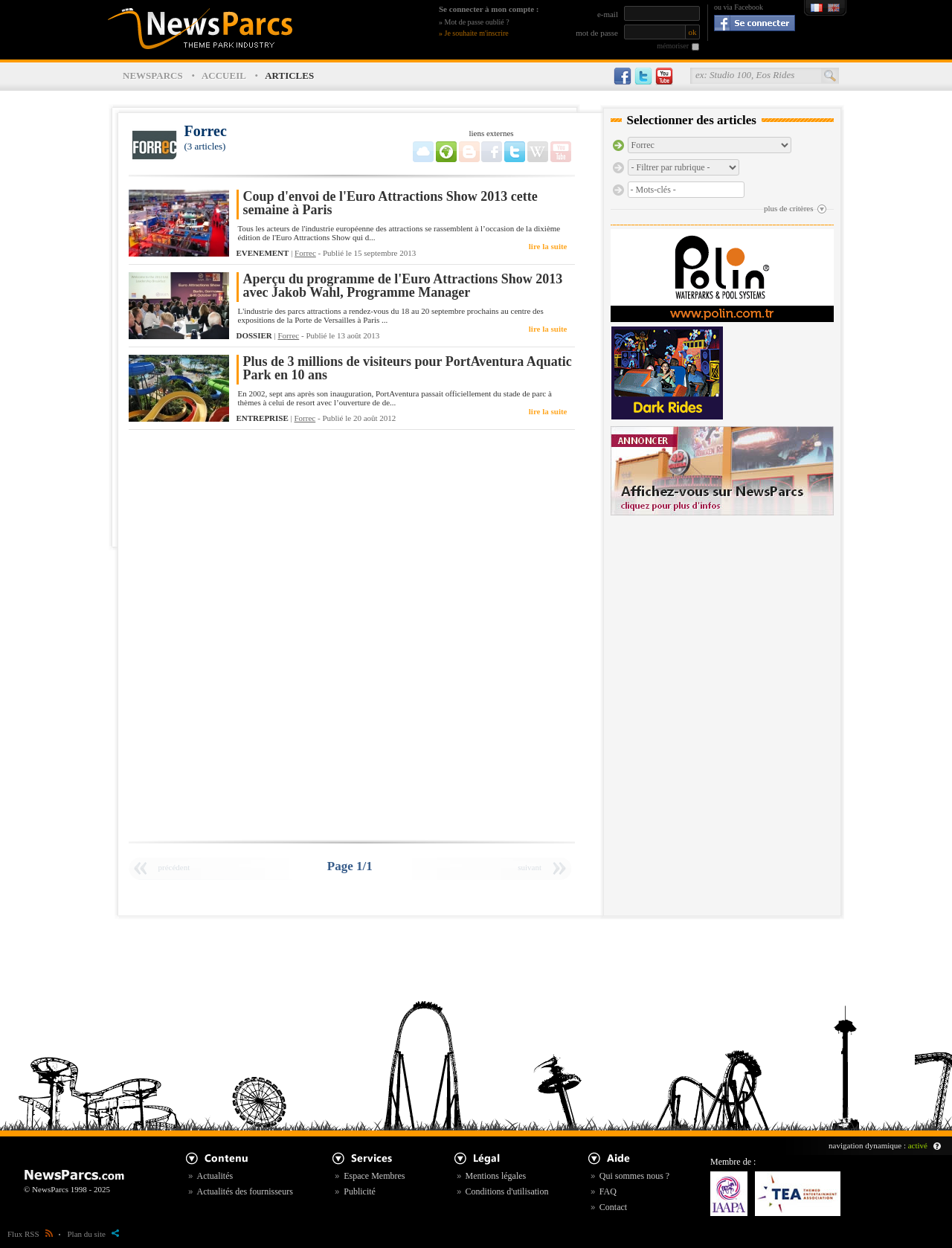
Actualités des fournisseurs (245, 1191)
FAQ (608, 1191)
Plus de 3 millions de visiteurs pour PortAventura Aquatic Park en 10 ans (407, 368)
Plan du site (93, 1233)
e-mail (607, 14)
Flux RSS (30, 1233)
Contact (613, 1207)
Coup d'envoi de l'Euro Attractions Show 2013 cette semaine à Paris (390, 203)
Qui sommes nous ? (634, 1176)
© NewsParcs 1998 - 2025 (67, 1189)
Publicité (360, 1191)
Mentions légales (496, 1176)
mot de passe (597, 32)
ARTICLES (289, 75)
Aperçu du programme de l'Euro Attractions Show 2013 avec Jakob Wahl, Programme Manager (403, 286)
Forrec (305, 252)
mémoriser (673, 46)
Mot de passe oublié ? (477, 22)
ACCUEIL (224, 75)
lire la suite (548, 246)
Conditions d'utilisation (507, 1191)
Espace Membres (374, 1176)
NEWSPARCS (153, 75)
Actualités (215, 1176)
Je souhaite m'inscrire (477, 33)
